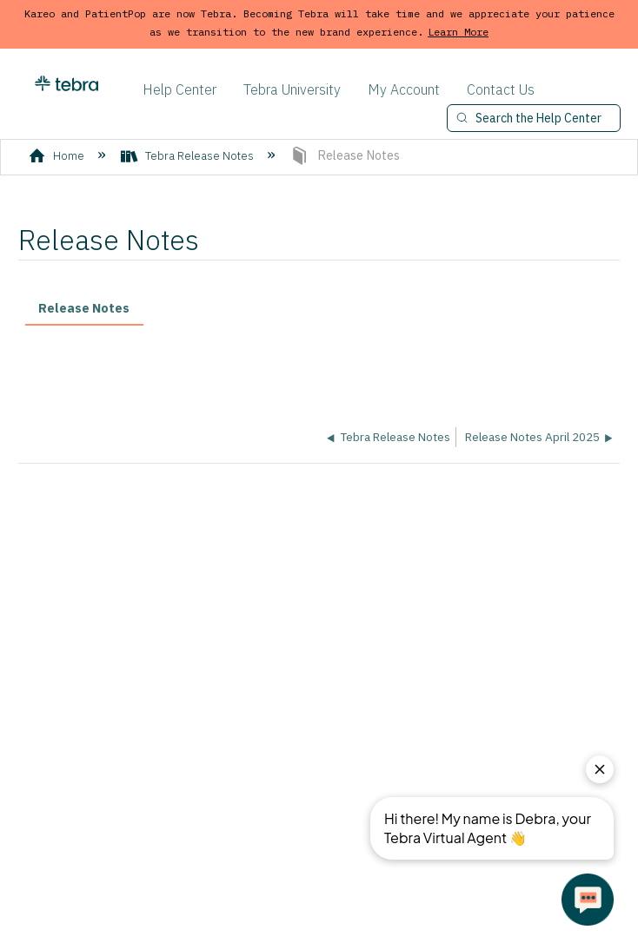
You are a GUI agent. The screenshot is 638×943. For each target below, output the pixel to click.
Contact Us (501, 89)
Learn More (458, 31)
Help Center (179, 89)
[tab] (84, 309)
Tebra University (292, 89)
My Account (404, 89)
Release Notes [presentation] (84, 308)
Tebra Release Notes (188, 155)
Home (58, 155)
